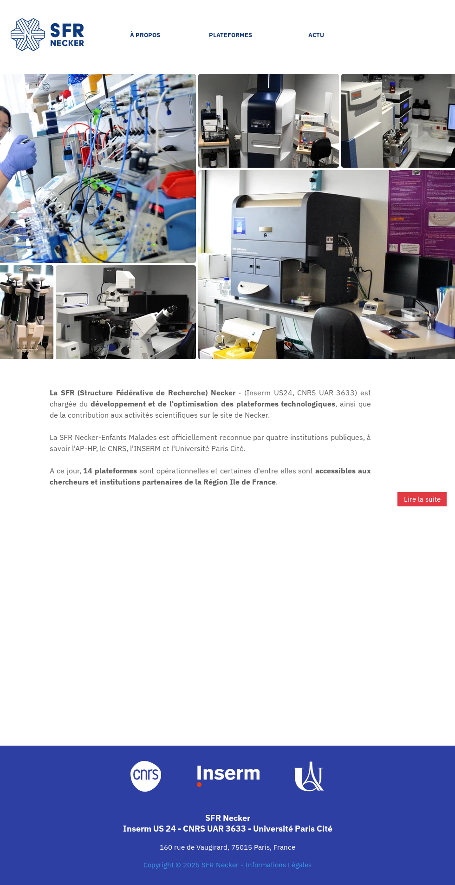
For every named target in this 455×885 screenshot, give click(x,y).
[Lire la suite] (422, 499)
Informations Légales (278, 864)
